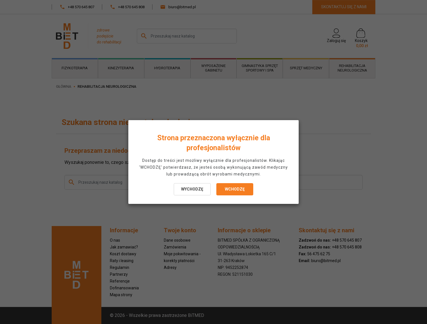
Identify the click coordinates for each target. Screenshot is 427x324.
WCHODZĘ (235, 189)
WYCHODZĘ (192, 189)
